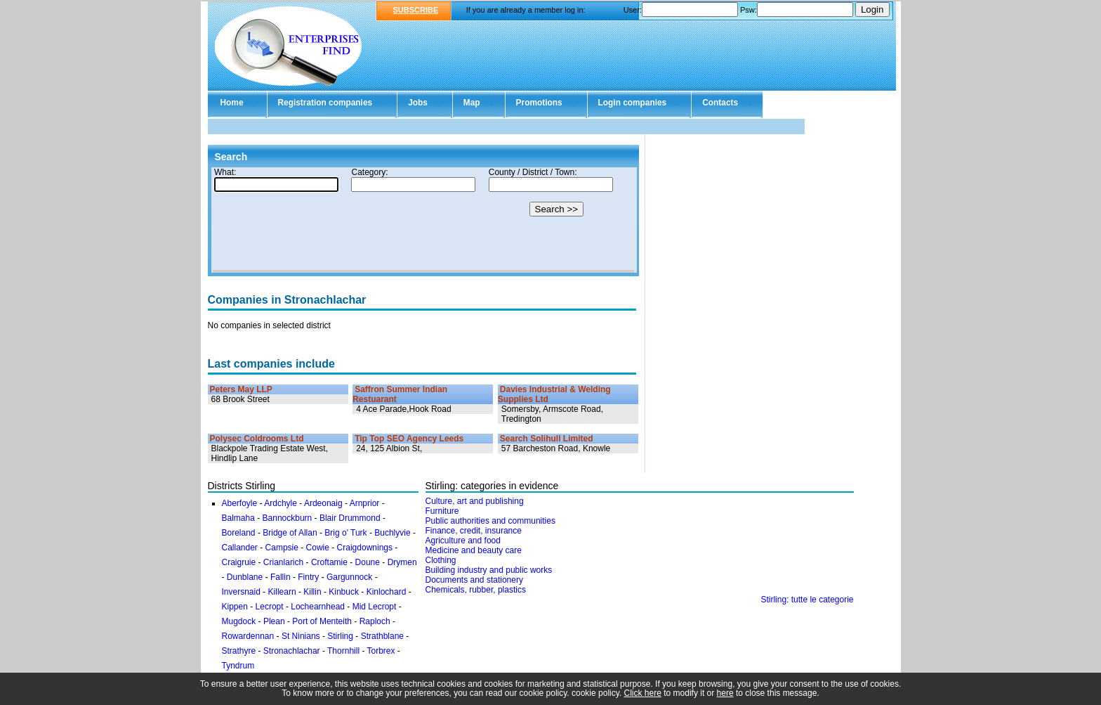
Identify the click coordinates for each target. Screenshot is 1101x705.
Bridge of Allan (290, 533)
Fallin (280, 577)
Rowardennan (248, 636)
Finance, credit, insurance (474, 531)
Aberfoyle (240, 503)
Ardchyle (280, 503)
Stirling (340, 636)
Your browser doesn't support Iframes (423, 220)
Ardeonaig (323, 503)
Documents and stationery (474, 580)
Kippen (235, 607)
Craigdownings (365, 547)
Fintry (308, 577)
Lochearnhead (318, 607)
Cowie (317, 547)
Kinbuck (344, 592)
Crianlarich (283, 562)
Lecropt (270, 607)
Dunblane (245, 577)
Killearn (282, 592)
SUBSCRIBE (416, 10)
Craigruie (239, 562)
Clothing (441, 560)
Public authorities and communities (490, 521)
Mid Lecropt (374, 607)
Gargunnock (349, 577)
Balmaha (238, 518)
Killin (312, 592)
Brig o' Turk (345, 533)
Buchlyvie (392, 533)
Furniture (442, 511)
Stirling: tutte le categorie (806, 599)
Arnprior (365, 503)
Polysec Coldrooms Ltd (257, 439)
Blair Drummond (350, 518)
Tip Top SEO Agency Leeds (409, 439)
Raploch (375, 621)
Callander (240, 547)
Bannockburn (287, 518)
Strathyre (239, 651)
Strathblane (382, 636)
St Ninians (301, 636)
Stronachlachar (291, 651)
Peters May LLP (241, 389)
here (725, 693)
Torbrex (381, 651)
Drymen (402, 562)
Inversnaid (241, 592)
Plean (274, 621)
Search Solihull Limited (546, 439)
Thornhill (343, 651)
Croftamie (329, 562)
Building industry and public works (489, 570)
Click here (642, 693)
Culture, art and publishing (475, 501)
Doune (367, 562)
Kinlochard (387, 592)
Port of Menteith (322, 621)
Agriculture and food (463, 540)
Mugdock (239, 621)
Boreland (239, 533)
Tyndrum (238, 666)
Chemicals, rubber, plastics (476, 590)
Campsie (281, 547)
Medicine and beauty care (474, 550)
